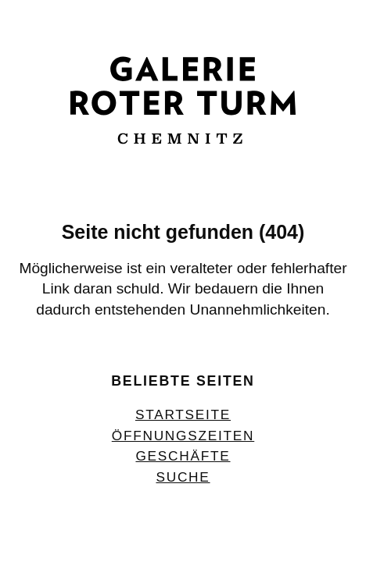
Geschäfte (182, 456)
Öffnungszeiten (183, 435)
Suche (183, 477)
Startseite (183, 414)
